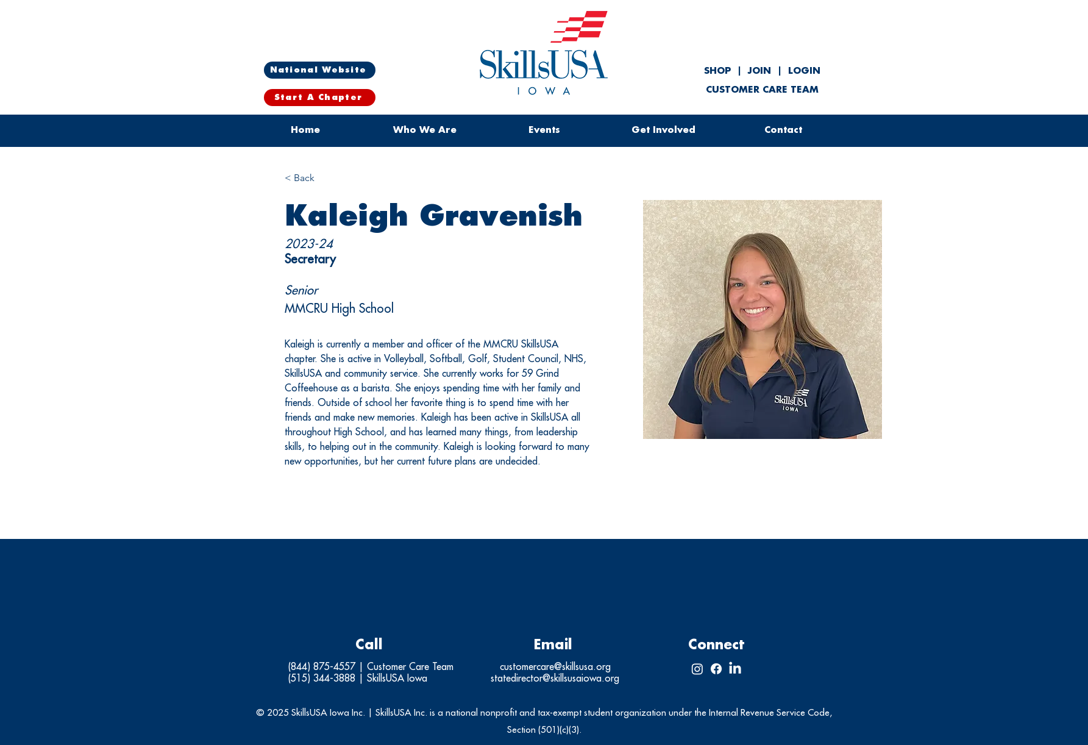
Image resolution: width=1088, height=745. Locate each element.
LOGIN (804, 71)
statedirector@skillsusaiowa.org (555, 678)
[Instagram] (697, 668)
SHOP (719, 71)
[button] (544, 130)
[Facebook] (716, 668)
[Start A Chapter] (319, 97)
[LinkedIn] (735, 668)
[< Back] (309, 178)
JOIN (759, 71)
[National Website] (319, 70)
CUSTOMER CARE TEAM (762, 89)
